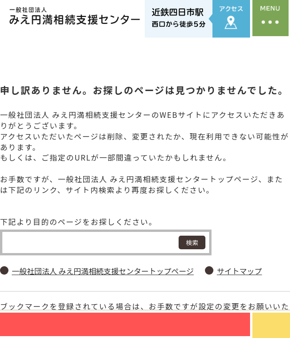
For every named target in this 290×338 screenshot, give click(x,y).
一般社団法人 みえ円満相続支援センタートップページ (103, 264)
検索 (192, 235)
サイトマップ (239, 264)
